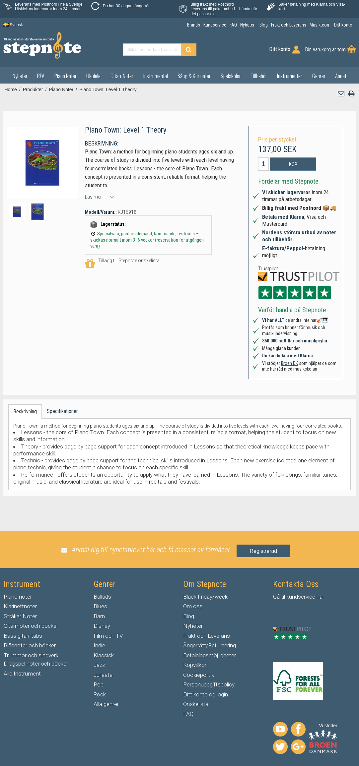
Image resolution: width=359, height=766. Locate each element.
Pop (99, 684)
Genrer (318, 76)
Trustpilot (268, 268)
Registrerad (263, 551)
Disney (102, 625)
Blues (100, 606)
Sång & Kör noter (194, 76)
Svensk (13, 25)
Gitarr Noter (121, 76)
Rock (100, 694)
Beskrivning (25, 411)
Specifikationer (62, 411)
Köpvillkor (194, 665)
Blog (188, 616)
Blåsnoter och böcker (30, 645)
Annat (340, 76)
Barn (99, 616)
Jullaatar (104, 675)
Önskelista (195, 704)
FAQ (188, 714)
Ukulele (93, 76)
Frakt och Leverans (206, 635)
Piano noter (18, 596)
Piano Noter (65, 76)
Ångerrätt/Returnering (209, 645)
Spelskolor (231, 76)
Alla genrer (106, 704)
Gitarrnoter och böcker (31, 625)
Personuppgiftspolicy (209, 684)
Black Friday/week (205, 596)
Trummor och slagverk (31, 655)
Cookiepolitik (198, 675)
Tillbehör (259, 76)
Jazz (99, 665)
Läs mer (93, 197)
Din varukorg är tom (325, 49)
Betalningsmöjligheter (209, 655)
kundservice (300, 596)
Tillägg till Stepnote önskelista (122, 263)
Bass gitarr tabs (23, 635)
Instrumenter (289, 76)
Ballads (102, 596)
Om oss (192, 606)
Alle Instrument (22, 673)
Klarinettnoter (20, 606)
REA (40, 76)
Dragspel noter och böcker (36, 663)
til (283, 596)
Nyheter (20, 76)
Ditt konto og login (205, 694)
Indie (99, 645)
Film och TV (108, 635)
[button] (341, 93)
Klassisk (104, 655)
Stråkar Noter (20, 616)
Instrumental (155, 76)
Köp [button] (293, 164)
